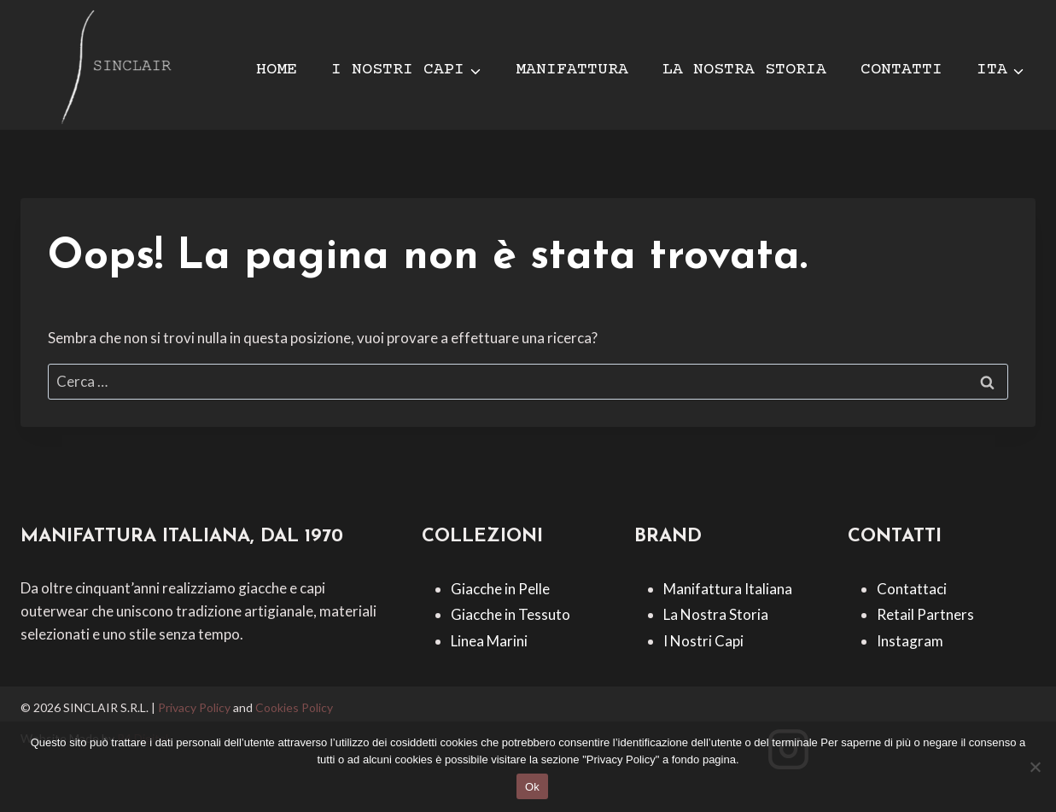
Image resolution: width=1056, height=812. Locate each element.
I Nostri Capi (703, 641)
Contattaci (912, 589)
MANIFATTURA (572, 69)
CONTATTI (901, 69)
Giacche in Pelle (500, 589)
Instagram (910, 641)
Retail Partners (925, 614)
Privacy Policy (194, 707)
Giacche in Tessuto (510, 614)
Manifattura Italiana (727, 589)
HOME (276, 69)
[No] (1034, 766)
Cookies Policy (294, 707)
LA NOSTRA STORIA (744, 69)
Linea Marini (489, 641)
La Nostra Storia (715, 614)
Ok (532, 786)
